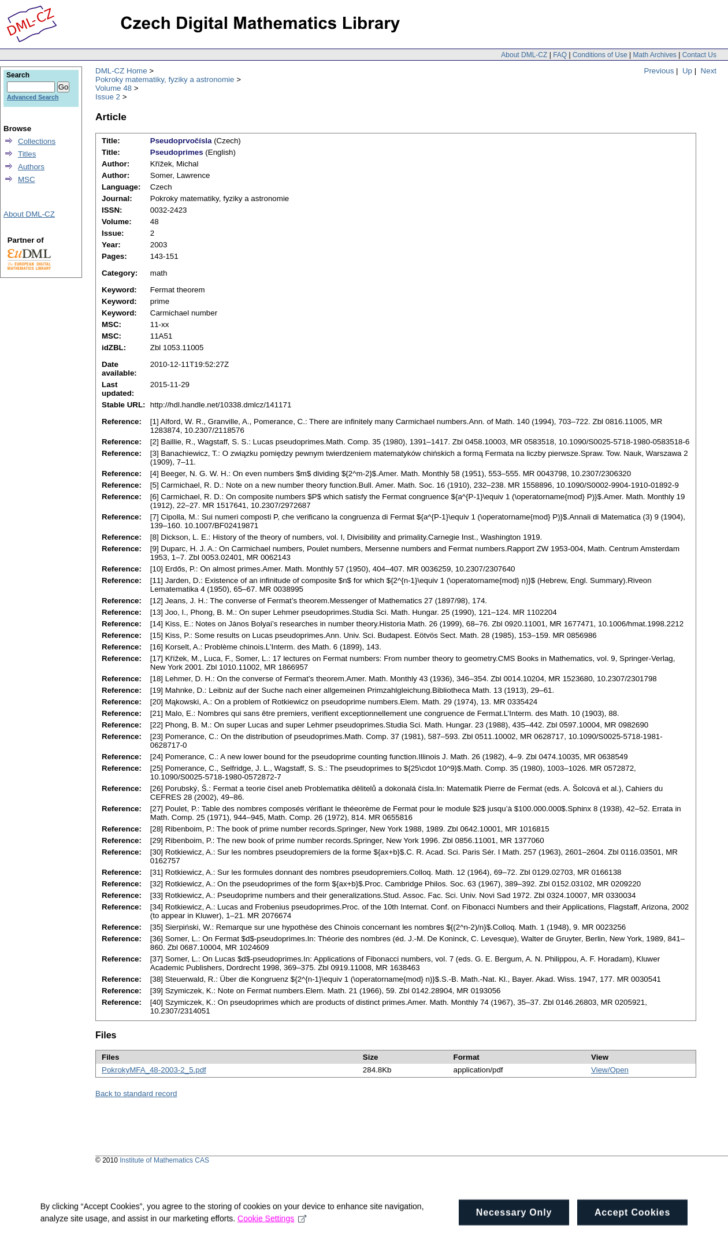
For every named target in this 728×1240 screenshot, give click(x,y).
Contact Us (699, 55)
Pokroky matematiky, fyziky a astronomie (164, 79)
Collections (36, 141)
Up (687, 70)
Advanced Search (32, 97)
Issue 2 (107, 96)
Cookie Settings (271, 1230)
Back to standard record (136, 1093)
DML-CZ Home (121, 70)
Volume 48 (113, 88)
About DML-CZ (524, 55)
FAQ (560, 55)
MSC (26, 179)
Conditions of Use (600, 55)
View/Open (610, 1069)
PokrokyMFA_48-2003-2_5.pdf (154, 1069)
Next (708, 70)
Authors (31, 166)
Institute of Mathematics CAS (164, 1160)
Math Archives (654, 55)
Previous (659, 70)
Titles (27, 154)
